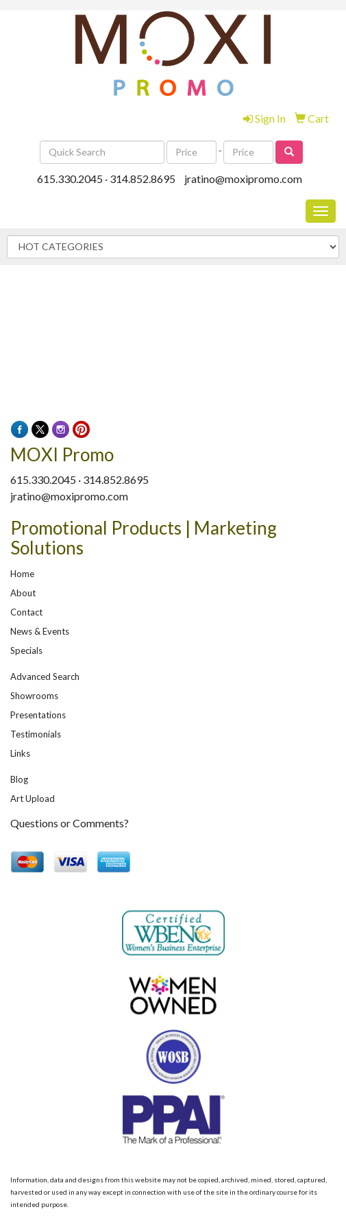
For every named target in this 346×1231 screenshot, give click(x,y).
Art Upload (32, 798)
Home (22, 573)
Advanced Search (44, 676)
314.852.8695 (142, 178)
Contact (26, 612)
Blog (19, 779)
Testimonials (35, 734)
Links (20, 753)
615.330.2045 (70, 178)
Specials (26, 650)
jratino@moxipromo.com (243, 178)
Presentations (38, 714)
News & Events (39, 631)
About (23, 592)
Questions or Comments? (69, 822)
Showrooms (34, 695)
